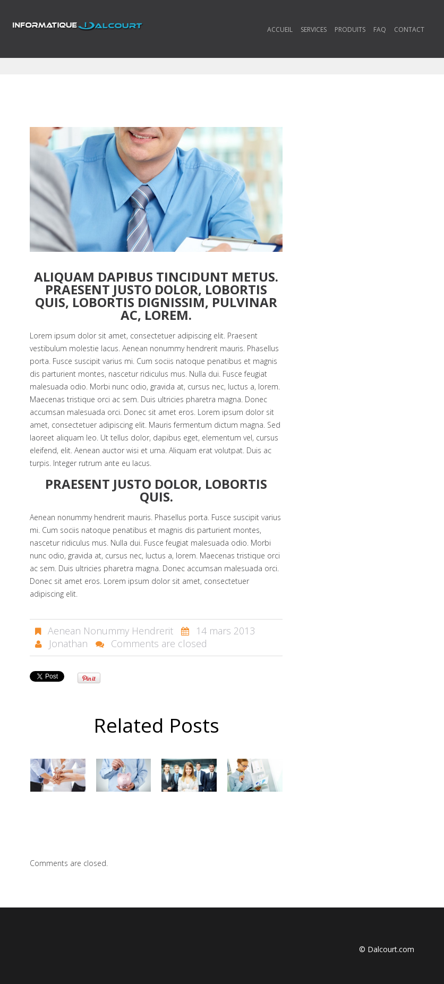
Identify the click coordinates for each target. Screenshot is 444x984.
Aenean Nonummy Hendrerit (110, 630)
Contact (409, 29)
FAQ (379, 29)
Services (314, 29)
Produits (350, 29)
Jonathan (68, 643)
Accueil (280, 29)
